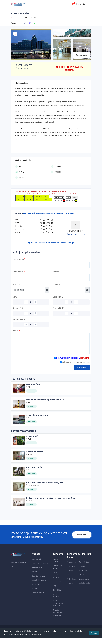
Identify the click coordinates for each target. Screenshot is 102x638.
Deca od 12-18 (19, 319)
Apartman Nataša (34, 451)
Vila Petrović (32, 436)
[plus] (35, 302)
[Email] (31, 277)
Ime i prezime (19, 259)
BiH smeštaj (36, 584)
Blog (54, 586)
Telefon (56, 272)
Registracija (37, 567)
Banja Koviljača (84, 562)
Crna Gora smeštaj (38, 576)
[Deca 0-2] (71, 302)
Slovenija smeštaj (38, 589)
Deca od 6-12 (58, 308)
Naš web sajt (36, 559)
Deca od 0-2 (58, 297)
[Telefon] (71, 277)
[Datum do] (69, 290)
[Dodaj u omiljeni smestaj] (15, 34)
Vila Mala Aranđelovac (37, 415)
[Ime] (51, 265)
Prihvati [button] (94, 633)
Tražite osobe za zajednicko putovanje (58, 603)
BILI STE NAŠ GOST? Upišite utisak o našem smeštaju (51, 243)
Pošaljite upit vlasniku (26, 252)
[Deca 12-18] (31, 324)
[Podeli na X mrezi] (25, 23)
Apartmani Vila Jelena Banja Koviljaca (44, 482)
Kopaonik (70, 570)
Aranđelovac (71, 562)
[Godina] (68, 197)
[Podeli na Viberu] (30, 23)
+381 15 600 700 (23, 65)
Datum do (57, 284)
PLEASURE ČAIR (33, 384)
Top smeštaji (57, 581)
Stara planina (84, 579)
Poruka (16, 331)
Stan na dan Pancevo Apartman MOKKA (45, 399)
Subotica (70, 583)
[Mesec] (59, 197)
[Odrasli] (31, 302)
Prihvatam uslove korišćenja (68, 358)
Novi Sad (82, 575)
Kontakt (13, 566)
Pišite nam (81, 535)
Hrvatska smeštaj (38, 593)
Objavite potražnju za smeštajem (57, 612)
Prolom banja (72, 579)
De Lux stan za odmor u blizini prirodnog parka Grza (50, 498)
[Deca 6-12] (71, 313)
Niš (68, 575)
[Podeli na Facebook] (20, 23)
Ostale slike (81, 55)
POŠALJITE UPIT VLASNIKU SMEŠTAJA (69, 68)
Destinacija (81, 4)
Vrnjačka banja (84, 583)
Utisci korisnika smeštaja (56, 574)
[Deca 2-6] (31, 313)
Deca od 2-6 (18, 308)
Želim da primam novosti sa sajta (74, 362)
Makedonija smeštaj (39, 580)
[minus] (26, 302)
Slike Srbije (57, 590)
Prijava (34, 572)
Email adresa (19, 272)
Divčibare (82, 566)
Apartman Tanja (34, 467)
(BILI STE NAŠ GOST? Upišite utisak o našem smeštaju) (48, 213)
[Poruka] (51, 343)
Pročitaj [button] (43, 634)
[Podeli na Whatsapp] (34, 23)
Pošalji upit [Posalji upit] (81, 367)
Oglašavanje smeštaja (40, 563)
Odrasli (16, 297)
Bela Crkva (71, 566)
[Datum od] (29, 290)
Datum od (17, 284)
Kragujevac (83, 570)
